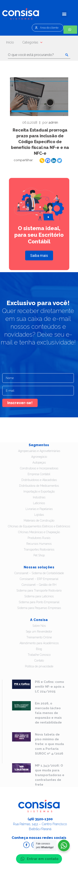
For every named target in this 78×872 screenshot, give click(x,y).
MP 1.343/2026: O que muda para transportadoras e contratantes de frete (49, 775)
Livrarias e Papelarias (39, 509)
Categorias (32, 42)
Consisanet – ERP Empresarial (39, 579)
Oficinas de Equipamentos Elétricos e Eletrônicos (39, 526)
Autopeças (39, 462)
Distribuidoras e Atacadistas (39, 480)
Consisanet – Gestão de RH (39, 584)
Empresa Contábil (39, 474)
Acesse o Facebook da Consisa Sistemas (26, 845)
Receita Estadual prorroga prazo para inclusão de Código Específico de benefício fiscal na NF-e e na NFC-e (40, 142)
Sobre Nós (39, 625)
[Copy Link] (42, 160)
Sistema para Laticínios (39, 596)
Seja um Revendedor (39, 631)
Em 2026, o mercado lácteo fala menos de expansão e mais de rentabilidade (48, 713)
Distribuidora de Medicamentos (39, 485)
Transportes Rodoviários (39, 549)
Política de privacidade (39, 666)
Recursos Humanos (39, 543)
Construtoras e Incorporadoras (39, 468)
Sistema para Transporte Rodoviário (39, 590)
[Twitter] (59, 160)
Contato (39, 660)
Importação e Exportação (39, 491)
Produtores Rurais (39, 538)
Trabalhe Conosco (39, 654)
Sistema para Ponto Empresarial (39, 602)
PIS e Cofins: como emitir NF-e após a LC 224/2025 (49, 686)
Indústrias (39, 497)
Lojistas (39, 514)
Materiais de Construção (39, 520)
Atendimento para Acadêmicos (39, 643)
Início (10, 42)
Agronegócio (39, 456)
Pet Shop (39, 555)
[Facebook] (47, 160)
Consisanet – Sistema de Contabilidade (39, 573)
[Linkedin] (53, 160)
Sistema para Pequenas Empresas (39, 608)
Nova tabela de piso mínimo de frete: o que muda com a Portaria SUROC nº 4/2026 (49, 744)
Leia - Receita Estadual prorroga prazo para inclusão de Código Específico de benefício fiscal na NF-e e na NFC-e (39, 96)
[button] (64, 14)
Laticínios (39, 503)
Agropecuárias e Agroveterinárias (39, 451)
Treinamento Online (39, 637)
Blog (39, 649)
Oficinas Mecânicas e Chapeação (39, 532)
